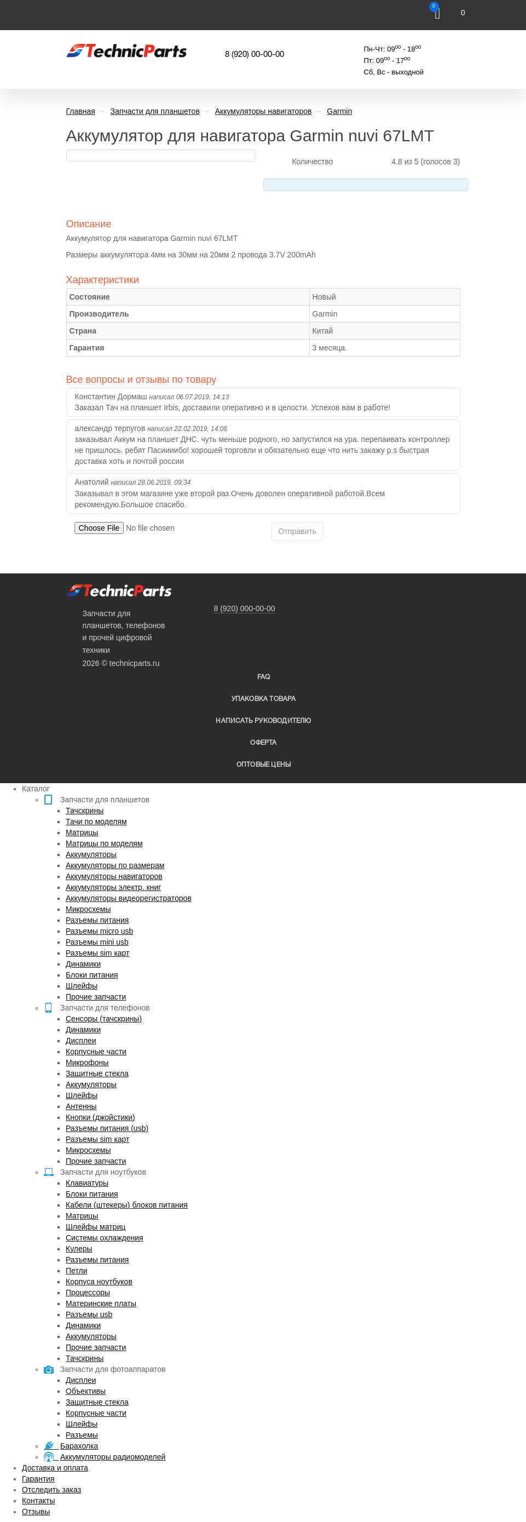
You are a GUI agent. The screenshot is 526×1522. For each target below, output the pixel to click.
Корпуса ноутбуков (99, 1281)
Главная (80, 111)
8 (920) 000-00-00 (244, 608)
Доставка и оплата (55, 1467)
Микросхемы (88, 909)
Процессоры (88, 1292)
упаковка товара (264, 699)
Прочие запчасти (96, 996)
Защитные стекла (97, 1073)
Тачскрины (84, 810)
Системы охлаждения (104, 1237)
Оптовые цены (263, 765)
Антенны (81, 1106)
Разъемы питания (97, 920)
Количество (312, 161)
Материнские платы (101, 1303)
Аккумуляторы (91, 854)
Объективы (86, 1391)
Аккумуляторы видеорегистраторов (129, 898)
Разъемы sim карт (98, 953)
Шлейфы (81, 985)
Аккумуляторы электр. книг (113, 887)
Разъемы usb (89, 1314)
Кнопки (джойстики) (100, 1117)
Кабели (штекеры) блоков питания (127, 1205)
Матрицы (82, 832)
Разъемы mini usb (97, 942)
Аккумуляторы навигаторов (114, 876)
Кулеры (79, 1248)
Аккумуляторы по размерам (115, 865)
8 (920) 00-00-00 (254, 55)
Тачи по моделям (96, 821)
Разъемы (82, 1435)
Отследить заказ (51, 1489)
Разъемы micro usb (99, 931)
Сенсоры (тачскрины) (104, 1018)
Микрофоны (87, 1062)
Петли (76, 1270)
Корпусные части (96, 1051)
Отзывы (36, 1511)
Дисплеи (81, 1040)
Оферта (263, 743)
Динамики (83, 964)
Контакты (38, 1500)
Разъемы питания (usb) (107, 1128)
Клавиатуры (87, 1183)
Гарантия (38, 1478)
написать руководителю (263, 721)
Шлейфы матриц (95, 1226)
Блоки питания (92, 974)
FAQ (263, 677)
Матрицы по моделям (104, 843)
